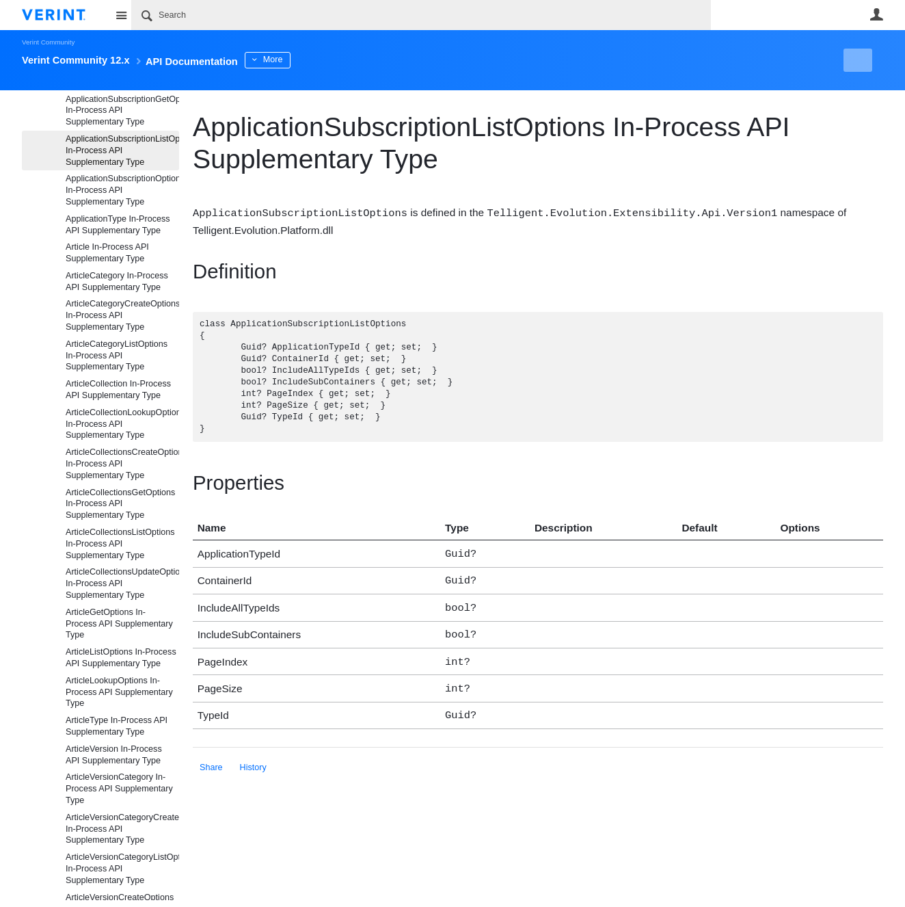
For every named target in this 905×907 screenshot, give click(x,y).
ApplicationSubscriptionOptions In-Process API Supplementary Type (122, 190)
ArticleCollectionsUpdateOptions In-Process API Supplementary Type (122, 583)
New (852, 60)
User (876, 14)
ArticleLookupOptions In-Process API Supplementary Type (119, 692)
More (322, 59)
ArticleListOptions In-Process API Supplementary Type (121, 657)
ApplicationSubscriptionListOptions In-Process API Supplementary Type (122, 150)
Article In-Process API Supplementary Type (107, 252)
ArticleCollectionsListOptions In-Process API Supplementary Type (120, 543)
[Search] (421, 15)
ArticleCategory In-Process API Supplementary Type (117, 281)
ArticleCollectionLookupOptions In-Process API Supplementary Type (122, 424)
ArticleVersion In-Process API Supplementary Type (114, 754)
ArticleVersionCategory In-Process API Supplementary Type (119, 788)
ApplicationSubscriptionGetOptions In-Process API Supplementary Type (122, 110)
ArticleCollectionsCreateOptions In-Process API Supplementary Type (122, 463)
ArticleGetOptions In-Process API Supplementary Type (119, 623)
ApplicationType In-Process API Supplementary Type (118, 224)
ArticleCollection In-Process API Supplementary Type (118, 389)
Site (121, 15)
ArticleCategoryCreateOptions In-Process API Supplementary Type (122, 315)
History (253, 757)
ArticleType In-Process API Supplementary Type (116, 726)
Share (211, 757)
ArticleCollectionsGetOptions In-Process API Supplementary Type (120, 504)
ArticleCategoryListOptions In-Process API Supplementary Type (116, 355)
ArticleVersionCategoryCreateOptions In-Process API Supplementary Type (122, 829)
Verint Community (48, 42)
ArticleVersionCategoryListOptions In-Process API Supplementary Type (122, 868)
